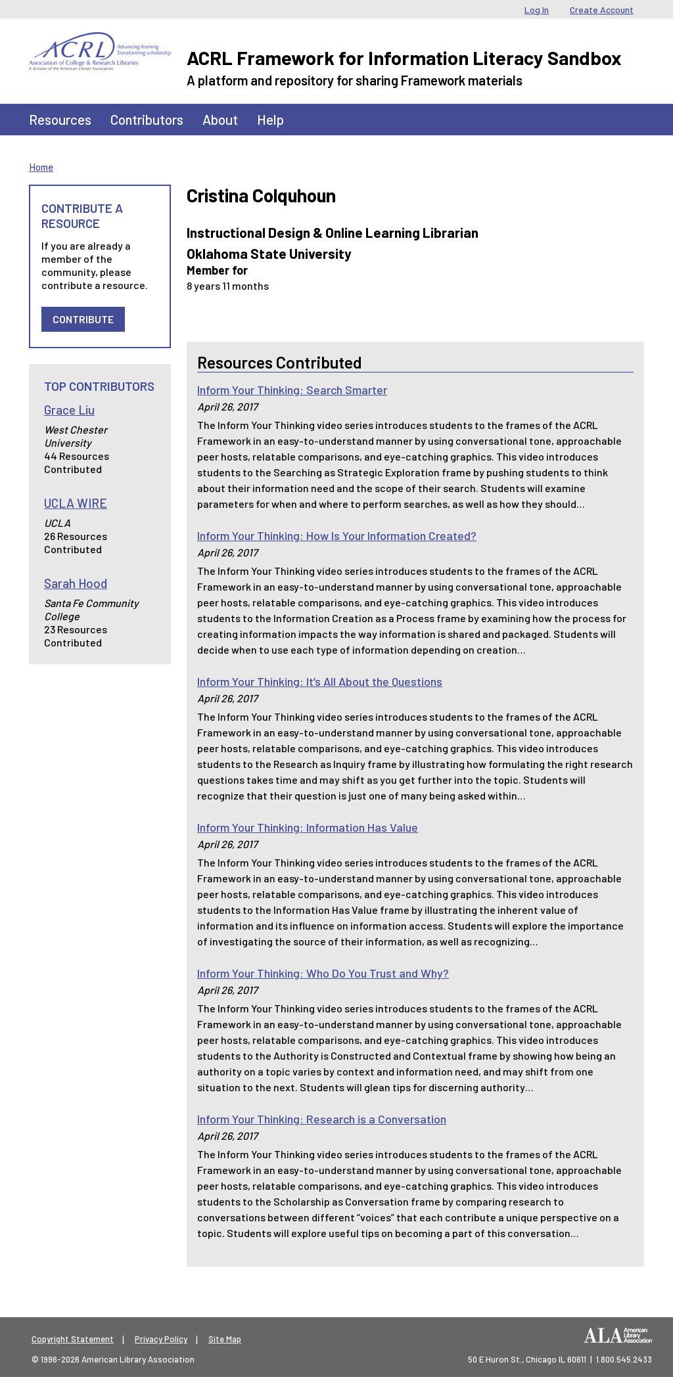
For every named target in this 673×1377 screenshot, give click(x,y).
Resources (60, 119)
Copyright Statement (73, 1339)
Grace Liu (69, 409)
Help (270, 119)
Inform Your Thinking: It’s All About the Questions (319, 681)
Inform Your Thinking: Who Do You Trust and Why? (323, 973)
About (220, 119)
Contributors (146, 119)
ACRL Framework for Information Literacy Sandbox (404, 57)
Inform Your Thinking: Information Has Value (307, 827)
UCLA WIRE (75, 502)
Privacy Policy (161, 1339)
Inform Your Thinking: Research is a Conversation (321, 1119)
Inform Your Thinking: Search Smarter (292, 389)
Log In (536, 9)
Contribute (83, 319)
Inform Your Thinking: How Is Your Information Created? (336, 535)
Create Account (602, 9)
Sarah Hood (75, 583)
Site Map (224, 1339)
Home (41, 167)
